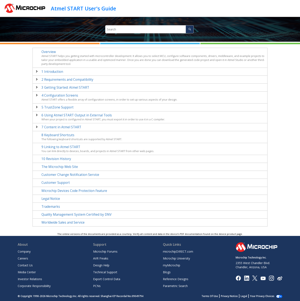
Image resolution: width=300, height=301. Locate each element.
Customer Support (55, 182)
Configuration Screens (59, 95)
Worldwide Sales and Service (63, 222)
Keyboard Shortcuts (57, 135)
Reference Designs (175, 279)
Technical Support (105, 272)
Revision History (56, 159)
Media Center (27, 272)
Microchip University (176, 258)
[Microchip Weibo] (279, 278)
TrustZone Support (57, 107)
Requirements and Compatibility (67, 79)
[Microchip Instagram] (271, 278)
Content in (61, 127)
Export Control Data (106, 279)
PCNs (97, 286)
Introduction (52, 71)
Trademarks (50, 206)
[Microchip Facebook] (238, 278)
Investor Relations (30, 279)
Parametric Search (175, 286)
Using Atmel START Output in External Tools (76, 115)
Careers (23, 258)
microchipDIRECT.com (178, 251)
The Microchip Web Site (59, 167)
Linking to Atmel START (60, 147)
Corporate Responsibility (34, 286)
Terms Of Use (214, 296)
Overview (48, 52)
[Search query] (149, 29)
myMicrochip (171, 265)
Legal (248, 296)
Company (24, 251)
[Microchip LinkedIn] (246, 278)
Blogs (167, 272)
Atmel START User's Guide (83, 8)
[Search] (190, 29)
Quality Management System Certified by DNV (76, 214)
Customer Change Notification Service (70, 175)
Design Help (101, 265)
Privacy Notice (233, 296)
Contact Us (25, 265)
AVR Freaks (100, 258)
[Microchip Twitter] (254, 278)
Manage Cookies (264, 296)
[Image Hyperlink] (263, 278)
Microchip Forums (105, 251)
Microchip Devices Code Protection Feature (74, 191)
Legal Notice (50, 198)
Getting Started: (65, 87)
